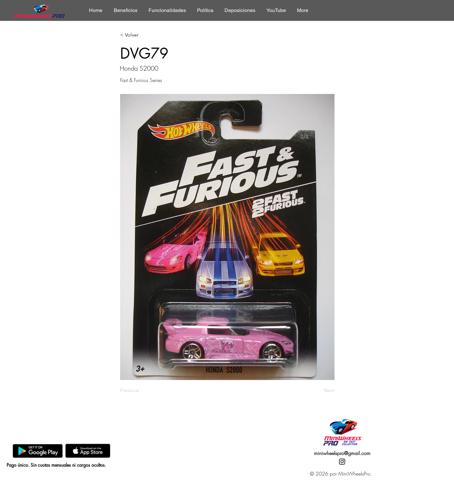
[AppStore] (87, 451)
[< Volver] (141, 35)
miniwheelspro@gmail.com (342, 453)
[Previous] (141, 390)
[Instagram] (342, 462)
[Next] (319, 390)
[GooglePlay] (38, 450)
